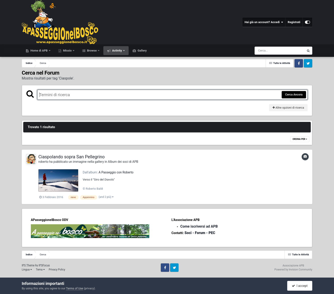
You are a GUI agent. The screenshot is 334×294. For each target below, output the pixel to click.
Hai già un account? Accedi (264, 22)
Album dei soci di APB (123, 161)
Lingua (27, 269)
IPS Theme (28, 265)
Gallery (142, 50)
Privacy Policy (57, 269)
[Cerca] (270, 51)
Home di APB (39, 50)
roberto (43, 161)
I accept (299, 286)
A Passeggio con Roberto (115, 172)
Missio (67, 50)
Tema (40, 269)
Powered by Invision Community (293, 269)
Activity (117, 50)
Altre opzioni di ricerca (288, 107)
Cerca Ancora (294, 94)
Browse (91, 50)
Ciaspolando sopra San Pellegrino (71, 156)
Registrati (294, 22)
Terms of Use (74, 288)
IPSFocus (44, 265)
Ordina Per (300, 139)
